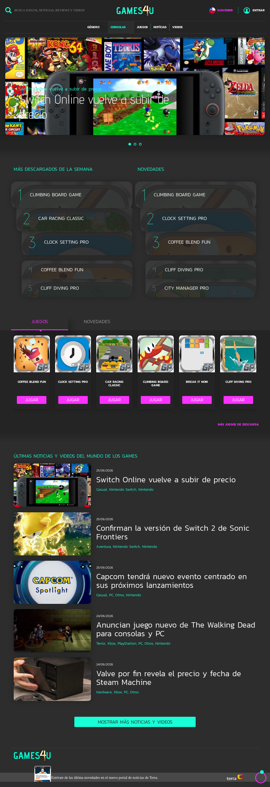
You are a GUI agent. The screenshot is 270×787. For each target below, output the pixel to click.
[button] (96, 27)
